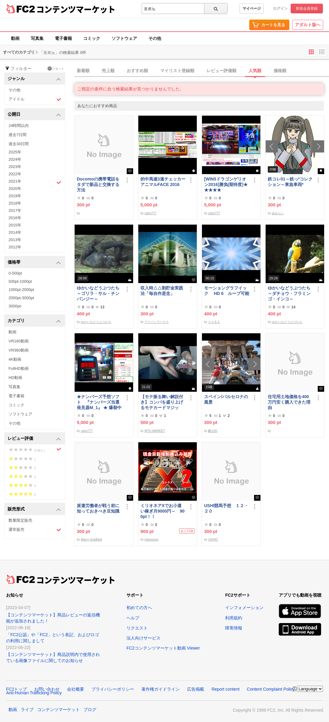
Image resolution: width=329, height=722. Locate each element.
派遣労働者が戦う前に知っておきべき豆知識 (98, 508)
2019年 (15, 196)
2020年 (15, 188)
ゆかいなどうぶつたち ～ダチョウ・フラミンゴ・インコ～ (290, 293)
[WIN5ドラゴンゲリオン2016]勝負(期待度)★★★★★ (226, 184)
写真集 (37, 38)
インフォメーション (244, 607)
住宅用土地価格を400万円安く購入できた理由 (289, 402)
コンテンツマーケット (75, 9)
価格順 (280, 70)
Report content (225, 689)
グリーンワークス (156, 322)
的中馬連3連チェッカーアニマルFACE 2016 (163, 182)
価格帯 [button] (34, 262)
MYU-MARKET (154, 431)
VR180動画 (19, 341)
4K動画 (15, 359)
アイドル (35, 99)
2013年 (15, 239)
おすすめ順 (137, 70)
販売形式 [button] (34, 509)
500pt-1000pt (20, 281)
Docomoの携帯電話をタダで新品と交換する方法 (98, 184)
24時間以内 (19, 125)
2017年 (15, 210)
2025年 (15, 152)
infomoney (151, 539)
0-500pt (15, 273)
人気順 (255, 70)
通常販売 (35, 529)
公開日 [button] (34, 114)
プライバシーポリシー (112, 689)
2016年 (15, 218)
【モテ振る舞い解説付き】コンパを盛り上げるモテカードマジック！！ (161, 402)
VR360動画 (19, 350)
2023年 (15, 166)
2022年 (15, 174)
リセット (56, 68)
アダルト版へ (307, 24)
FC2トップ (16, 689)
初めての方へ (139, 607)
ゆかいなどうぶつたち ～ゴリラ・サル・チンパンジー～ (99, 293)
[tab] (201, 71)
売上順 (108, 70)
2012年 (15, 247)
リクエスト (137, 628)
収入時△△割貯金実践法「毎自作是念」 (161, 291)
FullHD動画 (19, 368)
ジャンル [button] (34, 79)
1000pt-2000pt (21, 289)
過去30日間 (19, 144)
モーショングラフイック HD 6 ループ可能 (226, 291)
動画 (15, 38)
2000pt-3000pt (21, 298)
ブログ (89, 709)
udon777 (150, 213)
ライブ (27, 709)
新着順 (83, 70)
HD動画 (15, 377)
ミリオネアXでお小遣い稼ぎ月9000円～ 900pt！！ (162, 511)
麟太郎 (212, 431)
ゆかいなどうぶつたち (96, 322)
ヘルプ (132, 617)
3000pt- (15, 306)
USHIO (213, 539)
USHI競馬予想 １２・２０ (226, 508)
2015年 (15, 225)
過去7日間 (18, 134)
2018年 (15, 203)
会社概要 (75, 689)
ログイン (280, 8)
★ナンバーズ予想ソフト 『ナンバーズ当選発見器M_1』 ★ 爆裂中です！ (99, 402)
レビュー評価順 (221, 70)
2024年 (15, 159)
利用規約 (233, 617)
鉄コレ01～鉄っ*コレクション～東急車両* (290, 182)
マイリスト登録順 (177, 70)
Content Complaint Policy (271, 689)
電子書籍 (63, 38)
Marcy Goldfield (91, 539)
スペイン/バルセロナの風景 (226, 399)
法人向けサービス (143, 638)
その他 (154, 38)
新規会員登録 (307, 8)
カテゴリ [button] (34, 321)
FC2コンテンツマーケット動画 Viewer (163, 648)
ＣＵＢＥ (214, 322)
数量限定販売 (20, 520)
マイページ (251, 8)
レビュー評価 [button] (34, 439)
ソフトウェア (124, 38)
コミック (91, 38)
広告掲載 (195, 689)
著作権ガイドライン (160, 689)
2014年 (15, 232)
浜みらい (278, 213)
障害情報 (233, 628)
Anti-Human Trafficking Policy (34, 692)
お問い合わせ (47, 689)
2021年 (35, 182)
